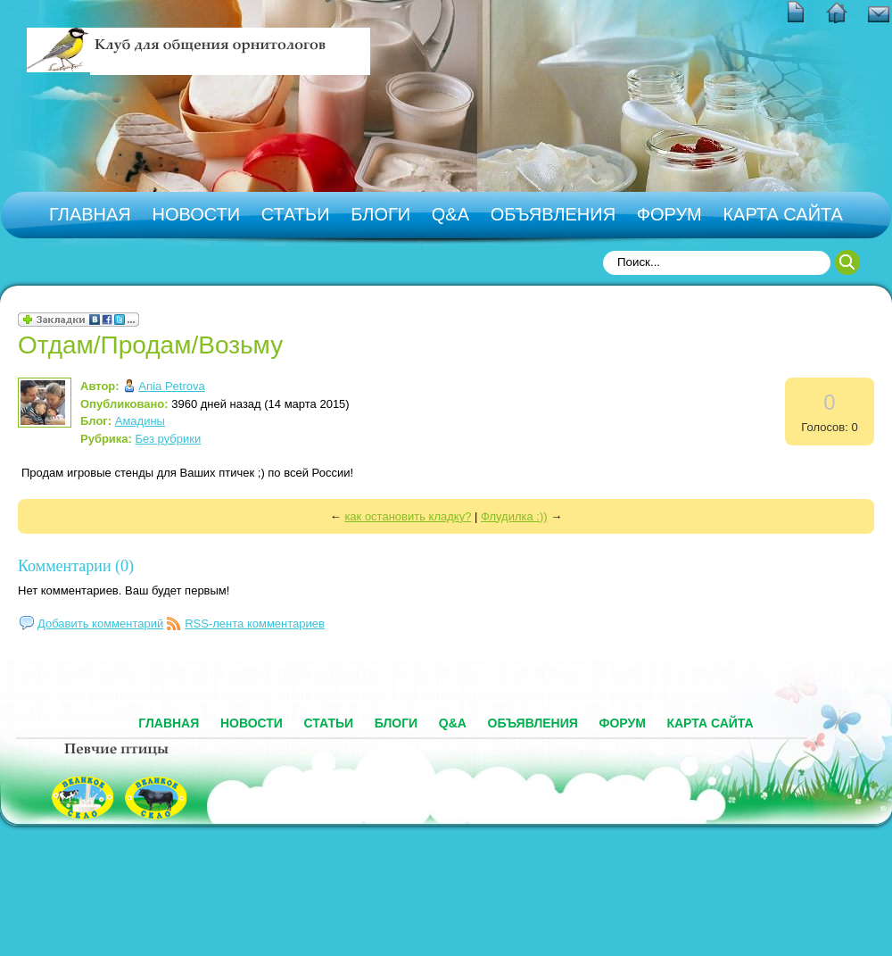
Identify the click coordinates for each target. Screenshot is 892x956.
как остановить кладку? (407, 516)
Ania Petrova (171, 386)
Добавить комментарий (100, 623)
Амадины (140, 421)
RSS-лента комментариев (255, 623)
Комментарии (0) (76, 566)
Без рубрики (169, 438)
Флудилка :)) (514, 516)
